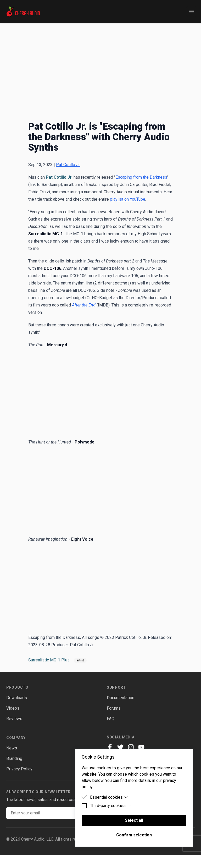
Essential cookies (109, 797)
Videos (12, 708)
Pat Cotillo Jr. (68, 164)
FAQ (110, 718)
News (11, 748)
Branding (14, 758)
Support (116, 687)
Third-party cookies (110, 805)
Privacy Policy (19, 768)
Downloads (16, 697)
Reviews (14, 718)
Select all (134, 820)
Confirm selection (134, 834)
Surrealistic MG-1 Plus (49, 659)
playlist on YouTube (127, 199)
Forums (114, 708)
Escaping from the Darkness (141, 177)
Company (16, 738)
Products (17, 687)
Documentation (120, 697)
